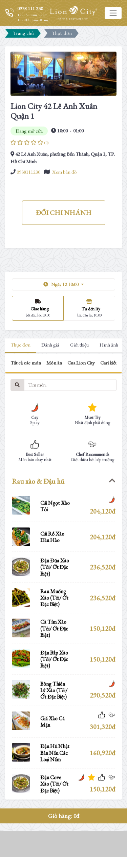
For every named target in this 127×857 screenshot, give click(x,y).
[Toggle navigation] (113, 13)
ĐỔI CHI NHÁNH (63, 246)
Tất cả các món (25, 396)
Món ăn (54, 396)
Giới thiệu (79, 378)
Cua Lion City (81, 396)
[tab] (63, 514)
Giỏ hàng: (63, 849)
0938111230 (28, 205)
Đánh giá (50, 378)
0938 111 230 (30, 8)
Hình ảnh (109, 378)
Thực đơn (20, 378)
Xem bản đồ (64, 205)
